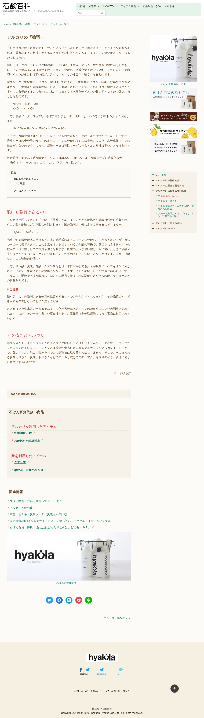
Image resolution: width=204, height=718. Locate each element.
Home (6, 24)
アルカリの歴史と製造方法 (170, 185)
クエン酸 (20, 461)
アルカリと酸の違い (43, 65)
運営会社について (99, 691)
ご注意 (21, 183)
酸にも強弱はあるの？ (26, 178)
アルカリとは (41, 24)
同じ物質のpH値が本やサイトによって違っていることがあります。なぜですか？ (62, 520)
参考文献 (116, 691)
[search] (102, 13)
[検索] (91, 13)
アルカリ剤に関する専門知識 (171, 190)
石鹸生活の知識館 (22, 24)
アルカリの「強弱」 (61, 24)
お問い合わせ (81, 691)
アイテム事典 (130, 6)
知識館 (94, 6)
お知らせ (169, 6)
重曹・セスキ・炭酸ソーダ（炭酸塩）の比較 (38, 514)
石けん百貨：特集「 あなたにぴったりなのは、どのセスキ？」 (50, 527)
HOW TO (110, 6)
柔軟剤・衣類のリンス (28, 469)
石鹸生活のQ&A (152, 6)
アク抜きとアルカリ (25, 190)
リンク (126, 691)
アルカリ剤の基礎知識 (168, 180)
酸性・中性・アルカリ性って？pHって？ (36, 501)
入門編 (81, 6)
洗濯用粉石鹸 (23, 432)
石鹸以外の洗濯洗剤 (27, 440)
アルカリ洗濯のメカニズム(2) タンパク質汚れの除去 (176, 214)
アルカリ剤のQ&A (165, 228)
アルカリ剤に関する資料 (169, 223)
